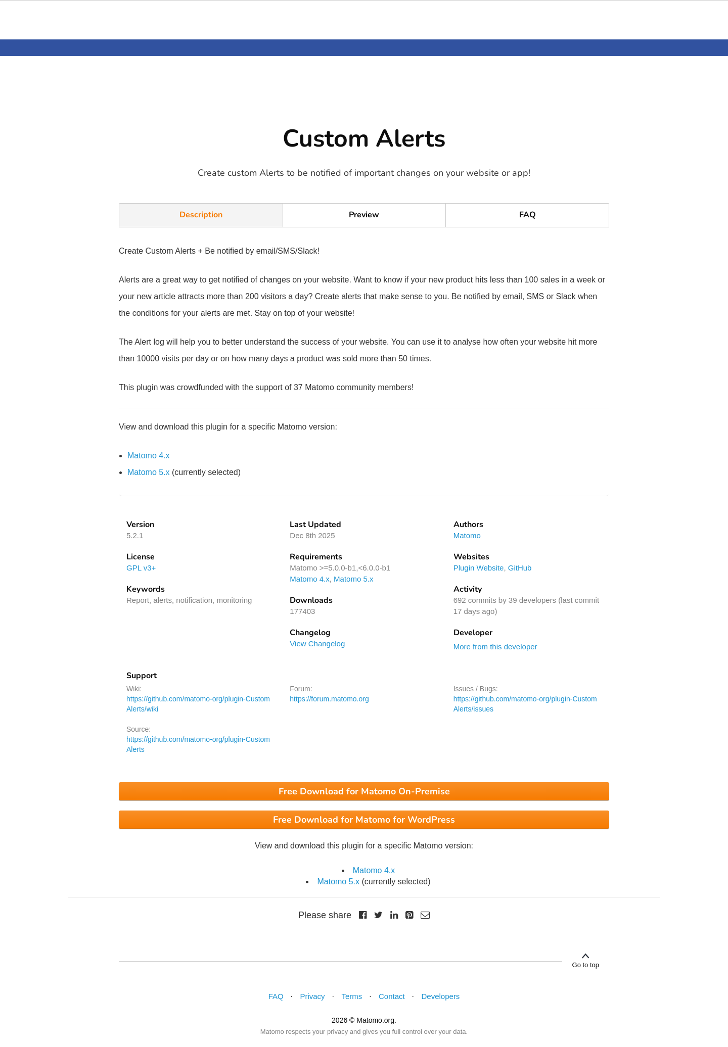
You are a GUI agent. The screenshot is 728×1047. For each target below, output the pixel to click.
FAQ (527, 214)
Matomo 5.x (148, 472)
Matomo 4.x (148, 455)
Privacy (312, 996)
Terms (351, 996)
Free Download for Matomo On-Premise (364, 791)
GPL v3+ (141, 567)
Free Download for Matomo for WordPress (364, 820)
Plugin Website (478, 567)
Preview (364, 214)
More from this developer (495, 646)
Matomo (467, 535)
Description (200, 214)
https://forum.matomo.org (329, 699)
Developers (441, 996)
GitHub (520, 567)
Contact (392, 996)
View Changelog (317, 643)
